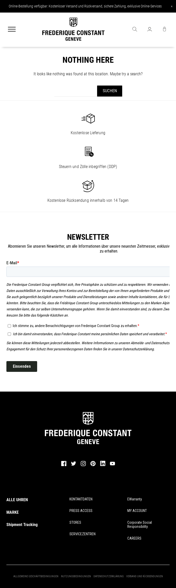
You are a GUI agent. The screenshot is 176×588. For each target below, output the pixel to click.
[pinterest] (93, 465)
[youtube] (112, 464)
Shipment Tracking (22, 524)
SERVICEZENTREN (82, 534)
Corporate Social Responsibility (139, 524)
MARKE (12, 512)
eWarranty (134, 499)
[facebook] (63, 465)
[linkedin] (102, 466)
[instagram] (83, 465)
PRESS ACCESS (80, 511)
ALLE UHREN (17, 499)
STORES (75, 522)
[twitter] (73, 465)
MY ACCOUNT (137, 511)
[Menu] (11, 29)
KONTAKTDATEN (80, 499)
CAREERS (134, 538)
